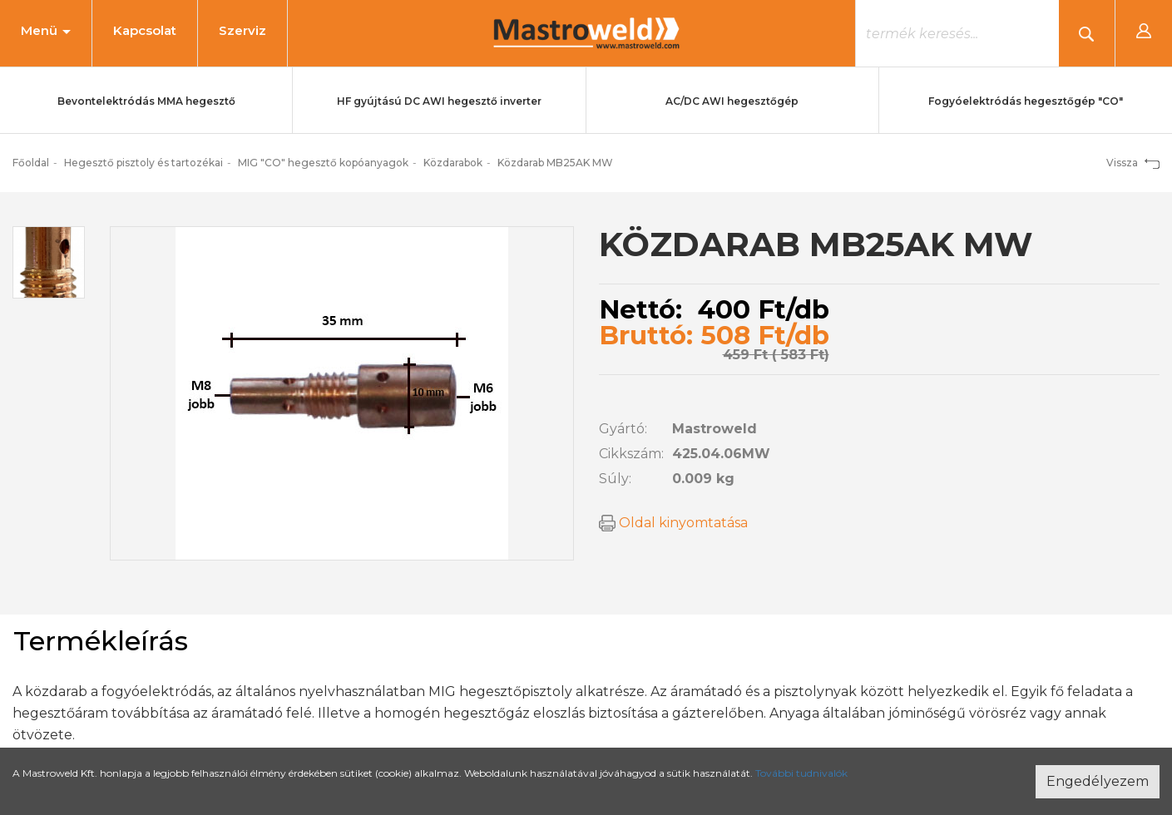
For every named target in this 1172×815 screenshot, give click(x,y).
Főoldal (30, 162)
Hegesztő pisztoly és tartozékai (143, 162)
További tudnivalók (801, 773)
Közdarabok (452, 162)
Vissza (1133, 162)
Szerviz (242, 30)
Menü (46, 30)
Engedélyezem (1097, 781)
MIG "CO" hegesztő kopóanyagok (323, 162)
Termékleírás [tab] (100, 641)
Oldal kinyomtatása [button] (673, 523)
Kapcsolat (144, 30)
